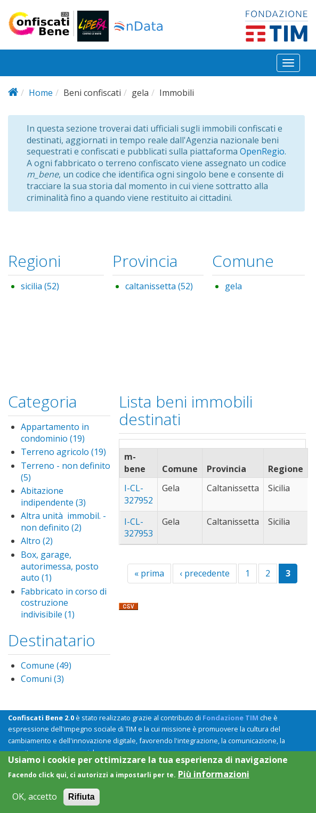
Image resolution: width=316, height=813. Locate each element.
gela (233, 286)
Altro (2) (37, 541)
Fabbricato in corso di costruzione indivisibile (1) (64, 603)
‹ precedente (205, 573)
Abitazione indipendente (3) (53, 496)
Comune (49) (46, 665)
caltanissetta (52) (159, 286)
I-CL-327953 (138, 528)
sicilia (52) (40, 286)
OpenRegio (262, 151)
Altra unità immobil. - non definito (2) (63, 521)
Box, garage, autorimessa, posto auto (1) (60, 566)
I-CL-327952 (138, 494)
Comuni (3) (42, 679)
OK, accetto (34, 802)
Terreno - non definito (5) (65, 471)
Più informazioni (213, 779)
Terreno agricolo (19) (63, 452)
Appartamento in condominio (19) (55, 432)
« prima (149, 573)
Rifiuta (81, 802)
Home (41, 93)
